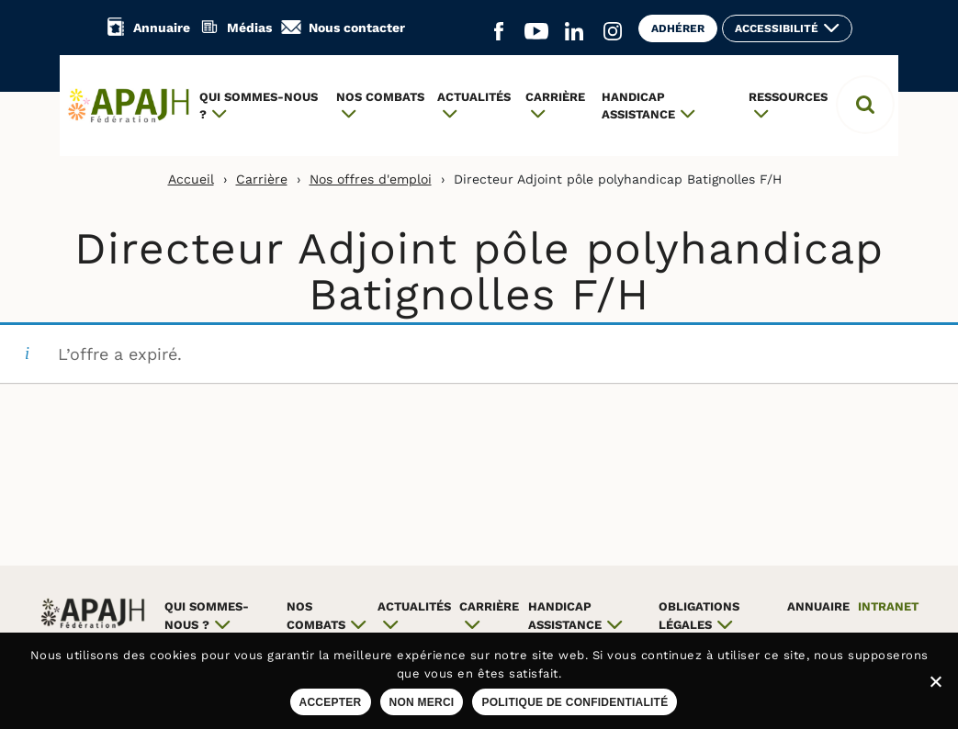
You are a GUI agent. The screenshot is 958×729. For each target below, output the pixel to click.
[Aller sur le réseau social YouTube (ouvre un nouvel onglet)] (536, 32)
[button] (865, 104)
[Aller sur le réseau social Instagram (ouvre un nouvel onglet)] (613, 32)
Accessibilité (776, 28)
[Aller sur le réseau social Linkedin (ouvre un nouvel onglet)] (574, 32)
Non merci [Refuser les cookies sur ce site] (422, 702)
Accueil (191, 179)
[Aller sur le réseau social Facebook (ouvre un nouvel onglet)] (499, 32)
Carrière (261, 179)
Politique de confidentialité (574, 702)
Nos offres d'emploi (371, 179)
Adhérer (677, 28)
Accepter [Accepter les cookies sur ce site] (330, 702)
